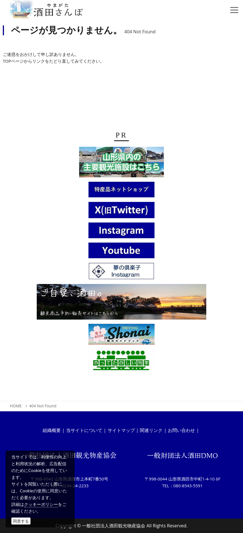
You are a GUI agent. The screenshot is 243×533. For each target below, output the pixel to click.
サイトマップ (121, 430)
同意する (21, 521)
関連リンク (151, 430)
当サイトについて (84, 430)
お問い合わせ (181, 430)
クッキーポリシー (41, 504)
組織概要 (52, 430)
